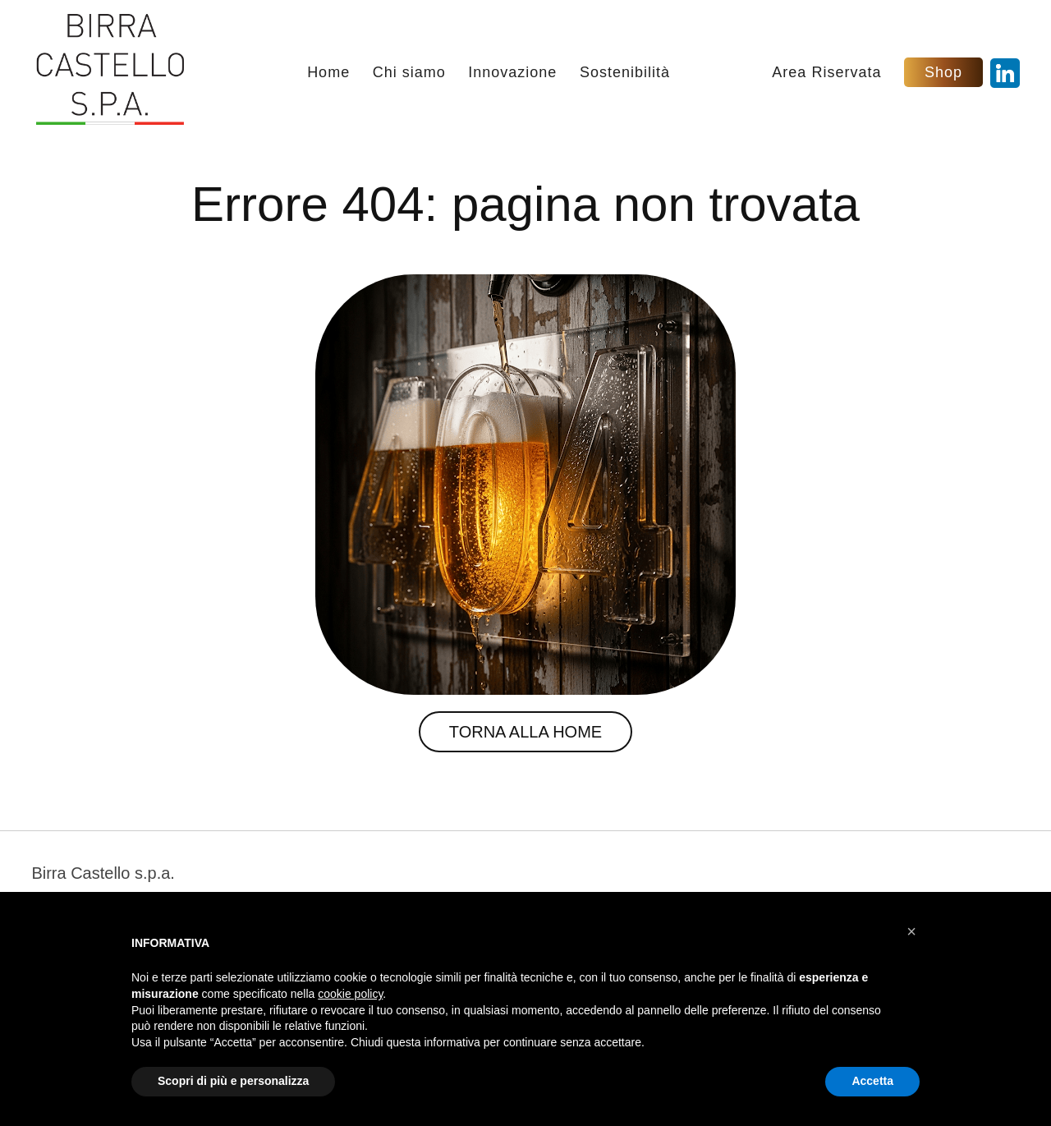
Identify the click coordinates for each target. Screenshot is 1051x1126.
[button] (911, 931)
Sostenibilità (625, 73)
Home (328, 73)
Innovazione (512, 73)
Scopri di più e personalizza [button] (233, 1080)
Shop (943, 72)
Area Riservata (826, 73)
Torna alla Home (525, 732)
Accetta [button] (872, 1080)
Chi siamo (409, 73)
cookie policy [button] (350, 993)
